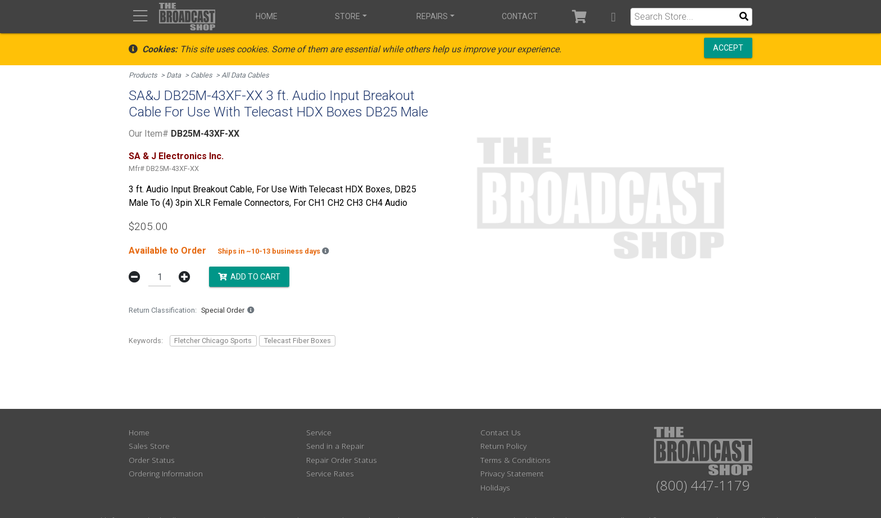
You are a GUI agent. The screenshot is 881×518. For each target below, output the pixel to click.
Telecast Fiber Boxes (297, 340)
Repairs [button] (432, 16)
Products (143, 75)
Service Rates (330, 473)
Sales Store (149, 445)
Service (318, 432)
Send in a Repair (335, 445)
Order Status (152, 459)
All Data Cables (245, 75)
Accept (728, 47)
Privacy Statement (512, 473)
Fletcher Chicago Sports (213, 340)
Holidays (495, 487)
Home (267, 16)
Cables (201, 75)
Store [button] (347, 16)
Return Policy (503, 445)
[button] (613, 16)
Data (173, 75)
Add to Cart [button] (249, 276)
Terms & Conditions (515, 459)
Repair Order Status (341, 459)
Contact (520, 16)
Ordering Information (166, 473)
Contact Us (500, 432)
